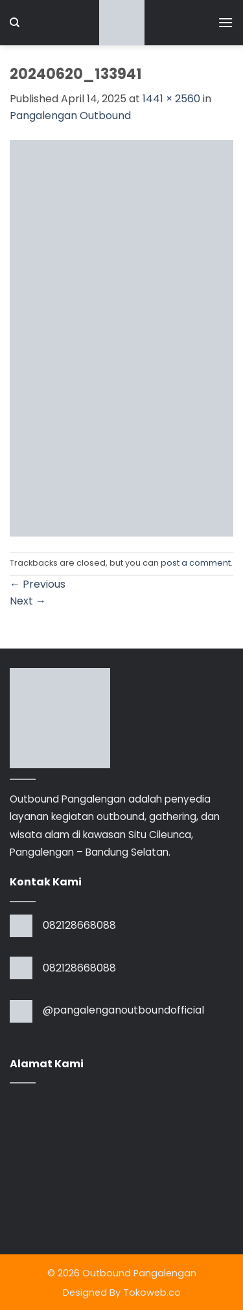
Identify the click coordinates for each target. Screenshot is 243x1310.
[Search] (14, 22)
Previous (37, 584)
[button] (225, 22)
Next (28, 601)
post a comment (196, 562)
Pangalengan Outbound (70, 115)
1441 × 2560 (171, 98)
